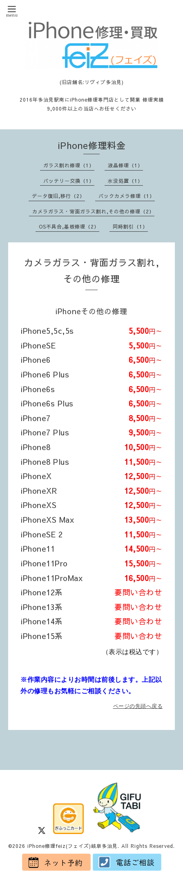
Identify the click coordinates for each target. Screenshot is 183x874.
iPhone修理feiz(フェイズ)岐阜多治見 (72, 846)
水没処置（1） (125, 180)
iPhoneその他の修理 (95, 311)
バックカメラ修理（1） (126, 196)
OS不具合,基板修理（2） (69, 226)
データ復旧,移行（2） (58, 196)
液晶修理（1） (125, 165)
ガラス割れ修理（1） (68, 165)
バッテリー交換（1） (68, 180)
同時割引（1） (130, 226)
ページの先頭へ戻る (138, 706)
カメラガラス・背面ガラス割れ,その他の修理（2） (93, 211)
